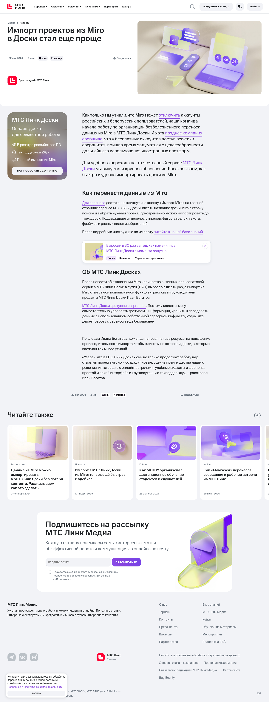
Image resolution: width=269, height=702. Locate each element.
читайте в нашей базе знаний (178, 232)
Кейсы (206, 619)
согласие (65, 572)
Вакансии (165, 634)
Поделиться (124, 58)
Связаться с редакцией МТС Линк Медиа (188, 670)
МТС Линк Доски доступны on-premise (114, 305)
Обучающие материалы (219, 626)
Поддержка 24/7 (214, 641)
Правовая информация (220, 662)
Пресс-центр (168, 626)
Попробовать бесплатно (37, 170)
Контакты (166, 619)
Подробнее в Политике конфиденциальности (34, 686)
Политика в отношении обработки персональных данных (199, 655)
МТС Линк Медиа (214, 612)
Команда (56, 58)
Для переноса (93, 202)
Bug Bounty (167, 677)
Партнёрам (111, 7)
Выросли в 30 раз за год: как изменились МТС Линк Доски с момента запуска (140, 248)
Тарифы (126, 7)
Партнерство (168, 641)
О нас (163, 604)
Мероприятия (212, 634)
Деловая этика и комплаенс (178, 662)
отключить (169, 115)
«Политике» (62, 579)
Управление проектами (149, 258)
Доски (43, 58)
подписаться (126, 561)
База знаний (211, 604)
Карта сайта (231, 670)
